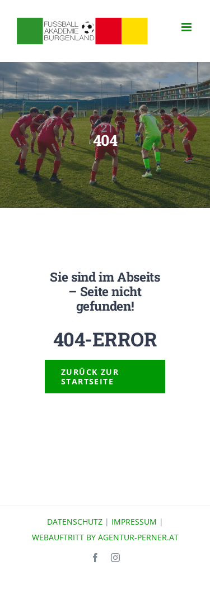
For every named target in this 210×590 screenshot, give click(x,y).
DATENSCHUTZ (74, 521)
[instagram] (115, 557)
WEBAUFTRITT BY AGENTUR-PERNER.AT (105, 537)
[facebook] (95, 557)
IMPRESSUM (134, 521)
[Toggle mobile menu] (187, 27)
